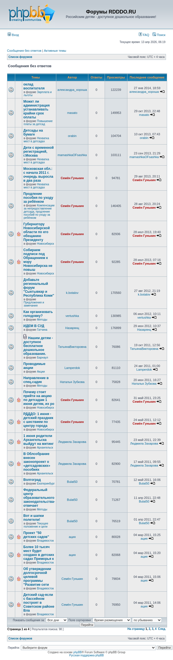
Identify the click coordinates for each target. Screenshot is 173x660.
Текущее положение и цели (36, 525)
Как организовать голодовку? (38, 314)
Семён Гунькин (72, 178)
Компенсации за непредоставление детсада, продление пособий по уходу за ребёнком (39, 211)
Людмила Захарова (72, 441)
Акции (41, 371)
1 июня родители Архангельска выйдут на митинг (38, 440)
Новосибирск (45, 243)
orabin (72, 136)
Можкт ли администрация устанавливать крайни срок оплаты (36, 109)
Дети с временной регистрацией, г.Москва (38, 151)
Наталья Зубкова (72, 382)
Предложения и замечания (34, 304)
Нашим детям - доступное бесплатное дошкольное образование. (38, 346)
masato (72, 112)
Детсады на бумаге (33, 132)
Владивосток (45, 540)
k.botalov (72, 292)
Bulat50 (72, 481)
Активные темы (55, 50)
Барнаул (42, 357)
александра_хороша (72, 89)
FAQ (144, 35)
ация (72, 537)
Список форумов (20, 56)
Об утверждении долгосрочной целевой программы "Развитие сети (37, 577)
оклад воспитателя (33, 86)
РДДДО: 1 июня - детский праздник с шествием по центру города (38, 420)
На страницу (136, 628)
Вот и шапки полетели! (33, 518)
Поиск (158, 35)
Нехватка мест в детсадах (36, 140)
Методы (42, 319)
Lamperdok (72, 368)
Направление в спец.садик (36, 380)
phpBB (77, 652)
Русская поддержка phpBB (86, 655)
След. (162, 628)
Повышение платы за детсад (38, 123)
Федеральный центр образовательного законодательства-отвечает (39, 498)
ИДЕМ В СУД (33, 326)
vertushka (72, 315)
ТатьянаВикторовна (72, 346)
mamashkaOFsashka (72, 155)
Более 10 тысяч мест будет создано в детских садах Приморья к (38, 553)
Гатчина (42, 329)
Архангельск (45, 447)
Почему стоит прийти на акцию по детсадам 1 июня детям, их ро (38, 398)
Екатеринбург (46, 483)
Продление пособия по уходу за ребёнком (38, 198)
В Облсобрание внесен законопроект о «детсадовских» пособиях (36, 462)
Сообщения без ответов (24, 50)
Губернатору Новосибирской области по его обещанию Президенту (36, 232)
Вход (13, 35)
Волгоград (32, 480)
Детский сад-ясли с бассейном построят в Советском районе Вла (38, 602)
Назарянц (72, 328)
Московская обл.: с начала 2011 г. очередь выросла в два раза (38, 175)
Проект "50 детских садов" (36, 535)
